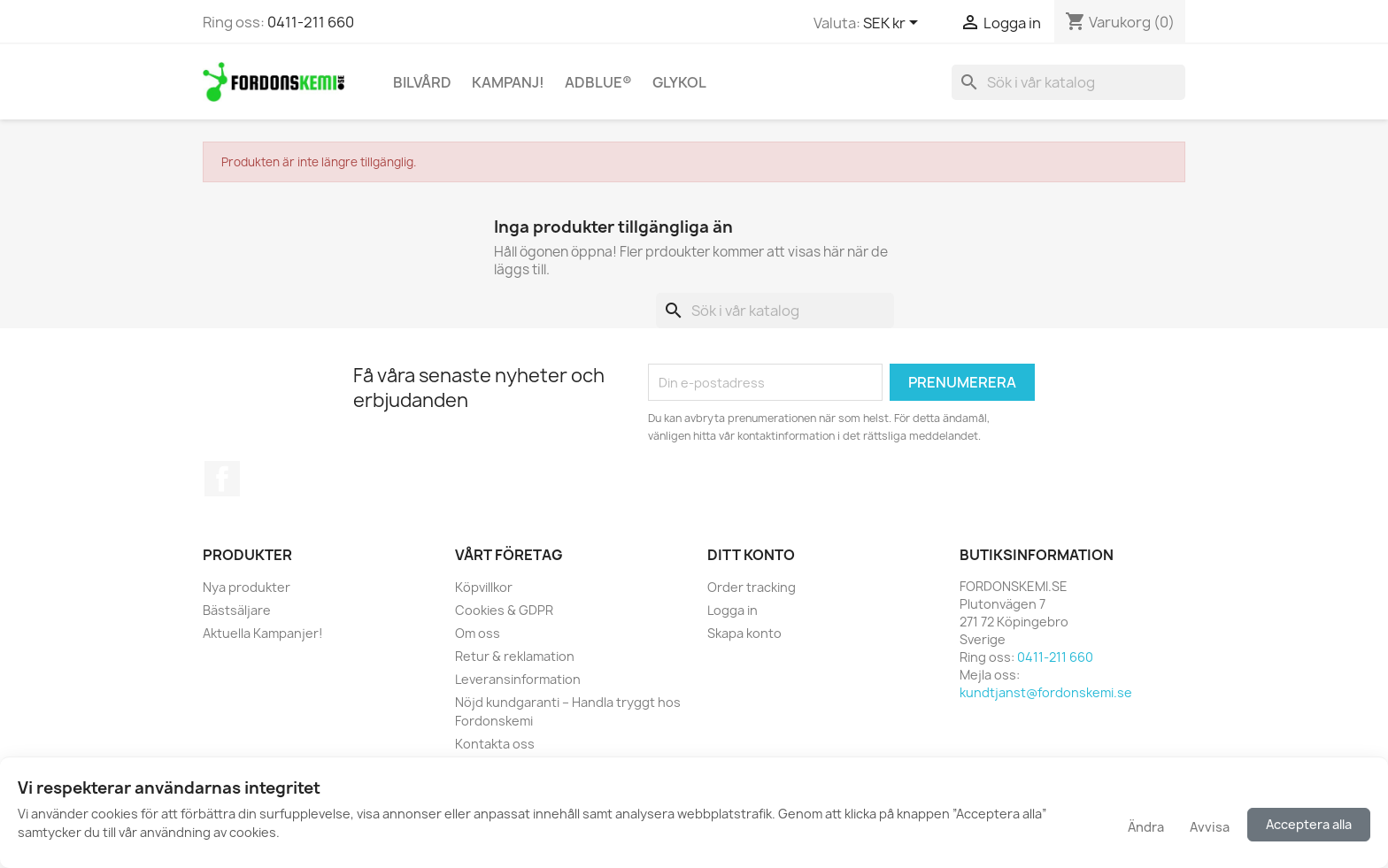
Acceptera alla (1309, 824)
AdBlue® (598, 82)
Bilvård (422, 82)
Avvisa (1210, 826)
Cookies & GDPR (504, 610)
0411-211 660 (310, 22)
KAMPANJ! (508, 82)
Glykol (679, 82)
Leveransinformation (518, 679)
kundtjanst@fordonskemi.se (1046, 692)
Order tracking (751, 587)
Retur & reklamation (514, 656)
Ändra (1145, 826)
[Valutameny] (893, 24)
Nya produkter (246, 587)
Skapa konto (744, 633)
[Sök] (1068, 82)
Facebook (222, 478)
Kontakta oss (495, 743)
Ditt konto (751, 555)
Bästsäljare (237, 610)
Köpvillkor (484, 587)
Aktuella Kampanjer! (263, 633)
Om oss (477, 633)
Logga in (732, 610)
